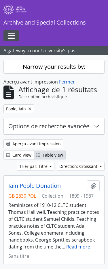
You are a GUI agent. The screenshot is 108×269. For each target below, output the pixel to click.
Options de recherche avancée (48, 126)
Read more (78, 247)
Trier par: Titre (34, 166)
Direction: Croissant (78, 166)
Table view (49, 155)
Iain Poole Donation (34, 185)
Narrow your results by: (54, 67)
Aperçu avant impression (33, 143)
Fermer (67, 82)
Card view (18, 155)
